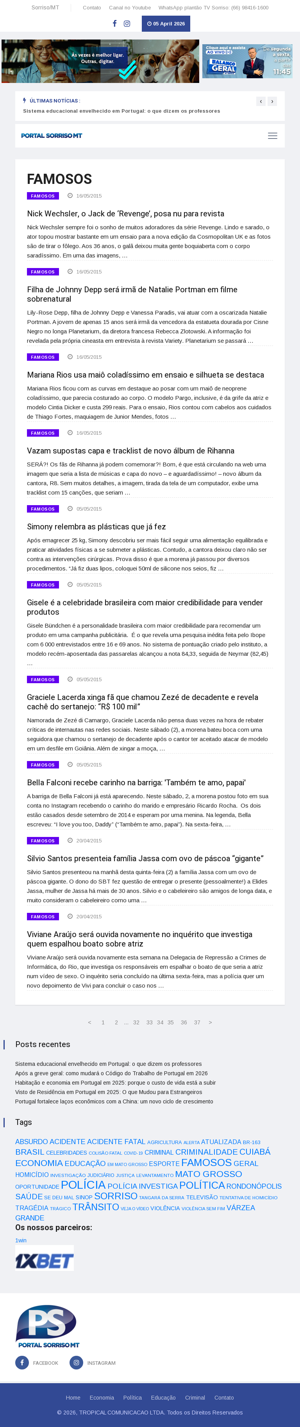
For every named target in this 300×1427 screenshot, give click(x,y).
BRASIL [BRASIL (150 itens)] (30, 1151)
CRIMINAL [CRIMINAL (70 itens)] (159, 1152)
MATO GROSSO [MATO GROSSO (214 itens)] (208, 1174)
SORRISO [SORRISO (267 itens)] (116, 1196)
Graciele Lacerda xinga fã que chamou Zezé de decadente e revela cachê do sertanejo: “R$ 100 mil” (142, 702)
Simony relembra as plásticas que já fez (96, 527)
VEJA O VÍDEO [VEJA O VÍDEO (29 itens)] (135, 1208)
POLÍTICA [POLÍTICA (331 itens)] (202, 1185)
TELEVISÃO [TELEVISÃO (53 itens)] (202, 1197)
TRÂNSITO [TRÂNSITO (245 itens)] (95, 1207)
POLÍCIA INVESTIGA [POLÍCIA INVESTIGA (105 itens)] (142, 1186)
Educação (163, 1398)
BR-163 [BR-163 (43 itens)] (251, 1142)
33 (149, 1022)
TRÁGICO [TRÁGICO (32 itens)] (60, 1208)
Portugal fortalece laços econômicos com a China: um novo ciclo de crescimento (114, 1101)
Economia (102, 1398)
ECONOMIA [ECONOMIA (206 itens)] (39, 1163)
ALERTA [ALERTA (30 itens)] (192, 1142)
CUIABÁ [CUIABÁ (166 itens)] (255, 1152)
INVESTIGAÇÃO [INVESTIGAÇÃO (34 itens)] (68, 1175)
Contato (92, 8)
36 (184, 1022)
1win (21, 1240)
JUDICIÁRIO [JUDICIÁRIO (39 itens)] (101, 1175)
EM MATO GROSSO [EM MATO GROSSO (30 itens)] (127, 1164)
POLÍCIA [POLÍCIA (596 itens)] (83, 1184)
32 (136, 1022)
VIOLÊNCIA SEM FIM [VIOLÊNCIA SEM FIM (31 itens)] (203, 1208)
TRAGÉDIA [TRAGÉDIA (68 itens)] (31, 1207)
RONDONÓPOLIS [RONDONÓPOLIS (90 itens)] (254, 1186)
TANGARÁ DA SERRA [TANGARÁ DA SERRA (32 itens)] (161, 1197)
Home (73, 1398)
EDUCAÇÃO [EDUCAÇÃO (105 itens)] (85, 1163)
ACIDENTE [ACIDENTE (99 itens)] (68, 1141)
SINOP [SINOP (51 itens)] (84, 1197)
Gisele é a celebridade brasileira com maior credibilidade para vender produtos (145, 607)
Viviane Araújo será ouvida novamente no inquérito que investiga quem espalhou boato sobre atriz (139, 939)
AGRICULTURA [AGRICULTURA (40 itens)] (164, 1142)
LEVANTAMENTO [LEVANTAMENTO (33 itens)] (154, 1175)
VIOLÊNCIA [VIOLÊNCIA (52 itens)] (165, 1208)
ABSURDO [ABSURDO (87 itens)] (31, 1142)
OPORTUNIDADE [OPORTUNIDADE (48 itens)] (37, 1187)
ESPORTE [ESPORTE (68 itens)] (164, 1163)
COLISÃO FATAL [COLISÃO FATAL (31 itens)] (105, 1153)
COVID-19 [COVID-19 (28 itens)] (133, 1153)
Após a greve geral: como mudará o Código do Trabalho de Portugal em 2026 (111, 1073)
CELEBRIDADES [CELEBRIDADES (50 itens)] (66, 1153)
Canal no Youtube (130, 8)
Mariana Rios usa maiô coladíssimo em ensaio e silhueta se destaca (145, 375)
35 (171, 1022)
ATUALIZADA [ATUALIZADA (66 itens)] (221, 1142)
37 (197, 1022)
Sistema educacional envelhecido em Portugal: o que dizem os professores (121, 111)
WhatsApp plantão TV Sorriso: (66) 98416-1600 (213, 8)
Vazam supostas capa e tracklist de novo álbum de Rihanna (130, 451)
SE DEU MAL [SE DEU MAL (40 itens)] (59, 1197)
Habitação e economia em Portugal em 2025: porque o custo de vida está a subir (115, 1083)
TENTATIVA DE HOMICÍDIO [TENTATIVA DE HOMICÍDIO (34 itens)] (249, 1197)
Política (132, 1398)
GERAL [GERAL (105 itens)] (246, 1163)
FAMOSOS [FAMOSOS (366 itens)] (206, 1162)
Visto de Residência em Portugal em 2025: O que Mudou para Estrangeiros (108, 1092)
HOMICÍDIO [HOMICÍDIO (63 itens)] (32, 1174)
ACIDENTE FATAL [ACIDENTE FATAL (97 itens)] (116, 1142)
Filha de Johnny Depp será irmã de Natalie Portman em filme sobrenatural (132, 294)
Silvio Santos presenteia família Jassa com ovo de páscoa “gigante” (145, 858)
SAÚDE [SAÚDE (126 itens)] (29, 1196)
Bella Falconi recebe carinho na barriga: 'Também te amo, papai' (136, 782)
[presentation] (261, 101)
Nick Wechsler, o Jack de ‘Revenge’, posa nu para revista (125, 214)
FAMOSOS (43, 196)
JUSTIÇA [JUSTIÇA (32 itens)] (125, 1175)
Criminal (195, 1398)
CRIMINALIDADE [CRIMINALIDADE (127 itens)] (206, 1152)
